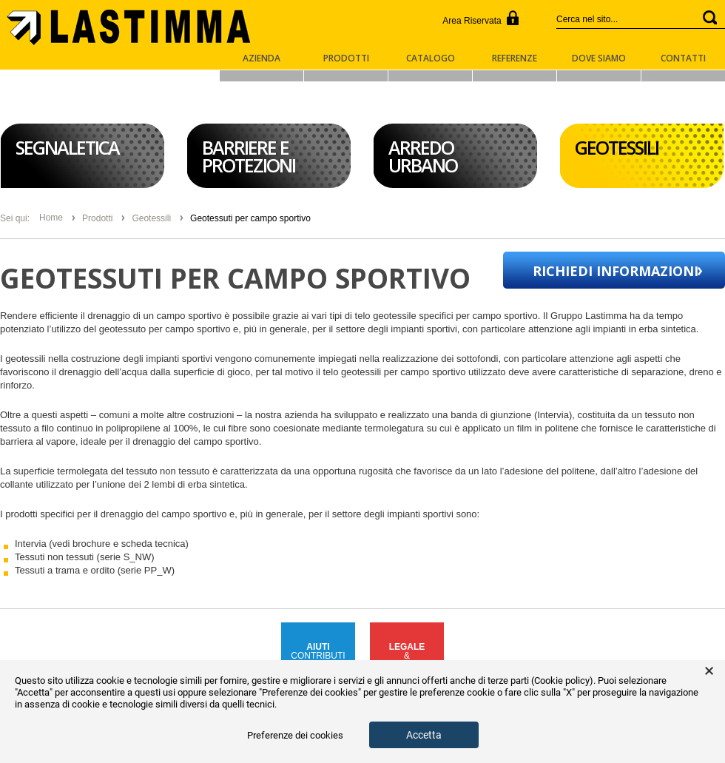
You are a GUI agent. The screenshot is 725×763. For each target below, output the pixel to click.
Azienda (261, 59)
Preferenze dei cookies (295, 735)
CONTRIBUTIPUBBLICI (318, 656)
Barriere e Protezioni (248, 156)
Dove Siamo (599, 59)
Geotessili (616, 147)
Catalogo (430, 59)
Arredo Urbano (422, 156)
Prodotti (346, 59)
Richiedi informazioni (615, 271)
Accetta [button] (424, 735)
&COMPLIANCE (406, 656)
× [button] (709, 671)
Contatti (683, 59)
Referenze (514, 59)
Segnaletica (67, 147)
